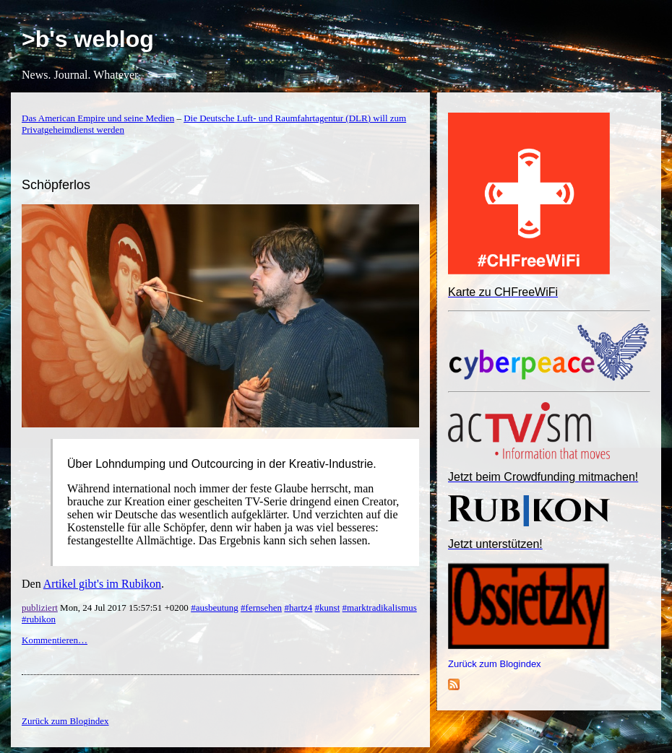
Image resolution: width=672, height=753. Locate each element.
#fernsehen (261, 607)
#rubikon (39, 619)
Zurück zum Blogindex (494, 663)
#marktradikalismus (380, 607)
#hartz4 (298, 607)
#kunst (327, 607)
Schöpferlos (56, 185)
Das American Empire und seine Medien (98, 118)
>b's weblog (88, 39)
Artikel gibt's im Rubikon (102, 584)
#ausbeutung (214, 607)
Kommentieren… (54, 640)
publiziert (40, 607)
